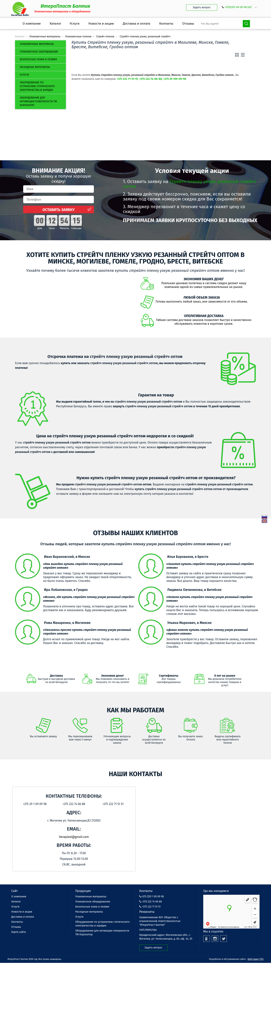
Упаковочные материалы (37, 44)
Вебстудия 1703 (255, 959)
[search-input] (224, 23)
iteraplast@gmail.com (74, 837)
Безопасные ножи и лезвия (38, 59)
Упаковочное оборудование (39, 51)
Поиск (246, 23)
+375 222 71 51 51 (150, 906)
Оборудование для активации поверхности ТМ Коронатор (38, 101)
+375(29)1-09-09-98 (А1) (238, 7)
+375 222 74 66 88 (150, 901)
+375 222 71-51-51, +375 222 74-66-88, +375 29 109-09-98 (151, 79)
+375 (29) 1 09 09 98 (151, 896)
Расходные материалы (35, 67)
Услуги (24, 74)
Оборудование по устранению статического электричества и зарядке (37, 86)
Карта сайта (18, 932)
